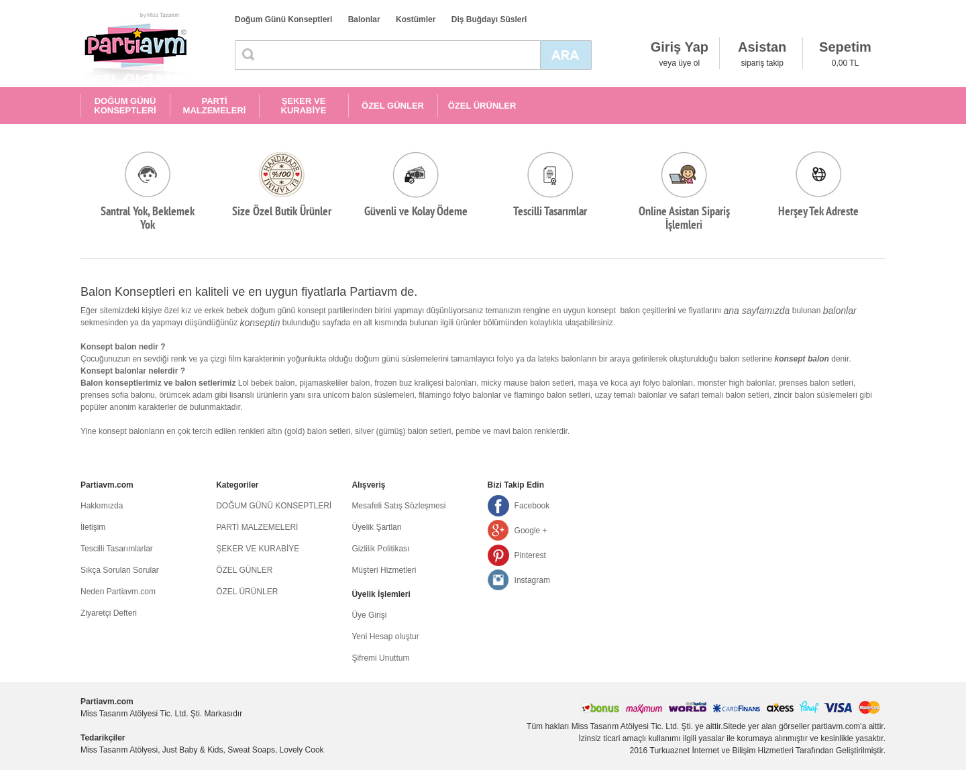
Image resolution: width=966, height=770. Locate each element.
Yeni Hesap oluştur (385, 636)
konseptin (260, 322)
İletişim (92, 527)
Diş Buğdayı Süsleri (489, 19)
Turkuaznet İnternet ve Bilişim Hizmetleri (722, 750)
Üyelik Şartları (377, 527)
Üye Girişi (369, 615)
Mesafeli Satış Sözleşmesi (398, 505)
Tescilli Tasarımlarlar (116, 548)
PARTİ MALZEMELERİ (214, 105)
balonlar (840, 310)
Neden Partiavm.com (118, 591)
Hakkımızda (101, 505)
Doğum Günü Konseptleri (283, 19)
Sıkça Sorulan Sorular (119, 570)
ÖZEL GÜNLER (393, 106)
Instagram (532, 580)
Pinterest (530, 555)
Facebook (532, 505)
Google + (531, 530)
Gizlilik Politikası (380, 548)
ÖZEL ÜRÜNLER (482, 106)
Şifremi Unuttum (380, 658)
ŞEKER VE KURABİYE (304, 105)
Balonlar (364, 19)
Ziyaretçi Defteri (108, 613)
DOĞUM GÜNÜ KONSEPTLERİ (125, 105)
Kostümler (415, 19)
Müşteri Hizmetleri (384, 570)
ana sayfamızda (757, 310)
